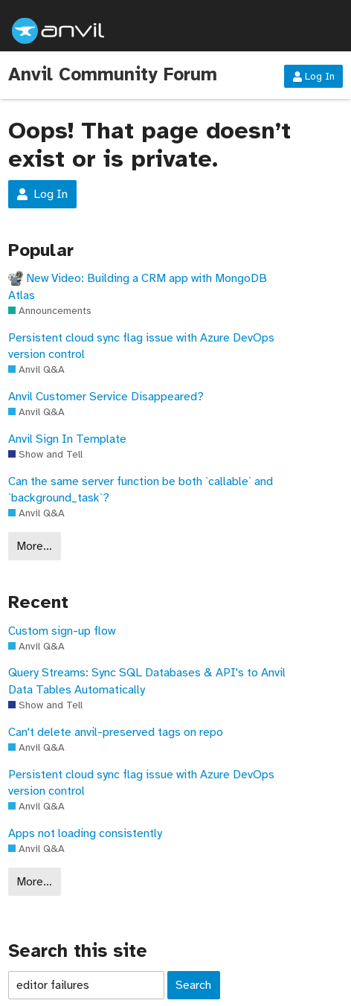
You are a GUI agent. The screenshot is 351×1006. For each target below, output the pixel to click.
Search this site (77, 951)
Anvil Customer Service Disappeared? (106, 396)
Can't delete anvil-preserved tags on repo (115, 732)
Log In (313, 76)
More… (34, 546)
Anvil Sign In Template (67, 439)
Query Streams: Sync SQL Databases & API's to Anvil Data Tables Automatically (147, 680)
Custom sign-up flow (61, 631)
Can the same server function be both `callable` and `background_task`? (140, 489)
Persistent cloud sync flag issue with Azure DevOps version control (141, 346)
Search (193, 985)
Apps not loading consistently (85, 833)
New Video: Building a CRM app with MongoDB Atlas (137, 286)
